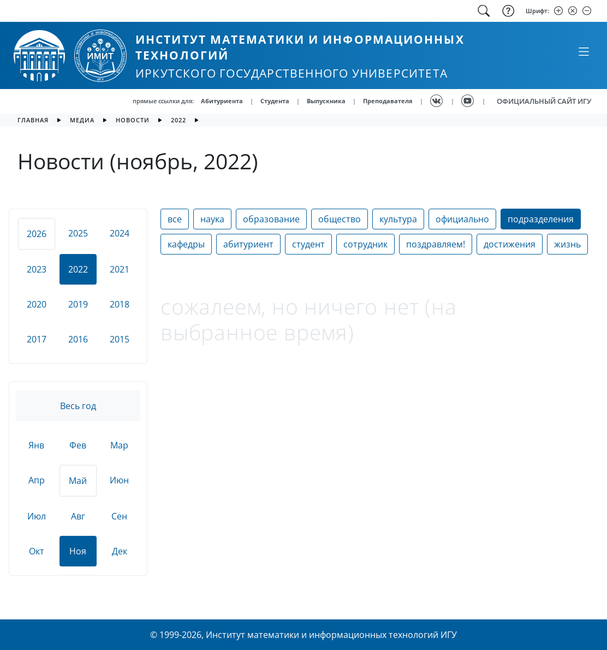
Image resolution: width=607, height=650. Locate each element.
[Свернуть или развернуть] (583, 51)
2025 (78, 233)
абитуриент (248, 244)
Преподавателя (388, 101)
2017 (36, 339)
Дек (119, 551)
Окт (36, 551)
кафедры (186, 244)
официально (462, 219)
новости (133, 120)
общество (339, 219)
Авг (78, 516)
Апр (36, 480)
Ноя (77, 551)
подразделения (541, 219)
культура (398, 219)
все (175, 219)
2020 (36, 304)
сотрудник (365, 244)
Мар (119, 445)
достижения (509, 244)
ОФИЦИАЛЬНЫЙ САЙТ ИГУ (544, 101)
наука (212, 219)
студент (308, 244)
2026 (36, 234)
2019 (78, 304)
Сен (119, 516)
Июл (36, 516)
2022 (178, 120)
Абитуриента (222, 101)
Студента (274, 101)
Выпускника (326, 101)
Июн (119, 480)
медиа (82, 120)
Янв (36, 445)
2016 (78, 339)
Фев (77, 445)
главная (33, 120)
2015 (119, 339)
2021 (119, 269)
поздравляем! (435, 244)
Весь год (78, 406)
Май (78, 481)
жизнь (567, 244)
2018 (119, 304)
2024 (119, 233)
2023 (36, 269)
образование (271, 219)
